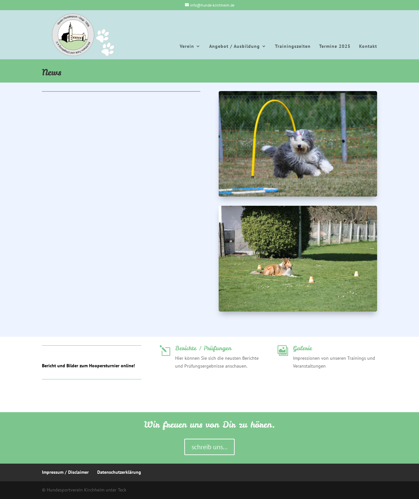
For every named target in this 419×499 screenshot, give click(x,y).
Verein (187, 46)
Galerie (302, 348)
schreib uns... (209, 447)
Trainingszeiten (293, 46)
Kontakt (368, 46)
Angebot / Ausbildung (234, 46)
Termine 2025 (335, 46)
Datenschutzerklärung (119, 472)
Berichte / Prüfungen (203, 348)
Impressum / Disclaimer (65, 472)
